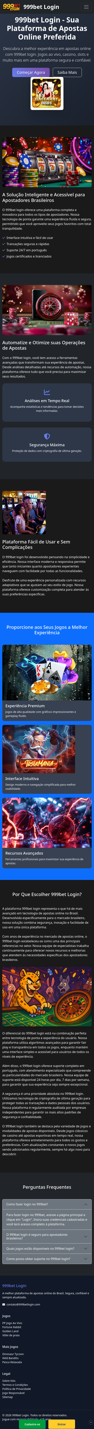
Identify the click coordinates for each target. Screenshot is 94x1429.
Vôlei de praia (11, 1335)
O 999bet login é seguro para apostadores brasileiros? (37, 1236)
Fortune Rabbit (11, 1327)
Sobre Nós (8, 1381)
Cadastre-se (32, 1424)
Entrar (62, 1424)
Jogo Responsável (13, 1393)
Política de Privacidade (16, 1389)
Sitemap (7, 1397)
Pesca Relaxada (12, 1362)
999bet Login (30, 7)
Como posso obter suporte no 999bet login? (38, 1259)
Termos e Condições (15, 1385)
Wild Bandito (10, 1358)
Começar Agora (31, 72)
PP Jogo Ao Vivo (12, 1323)
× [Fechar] (90, 1422)
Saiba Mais (67, 72)
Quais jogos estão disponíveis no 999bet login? (40, 1248)
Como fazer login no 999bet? (27, 1204)
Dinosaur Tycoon (13, 1354)
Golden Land (10, 1331)
